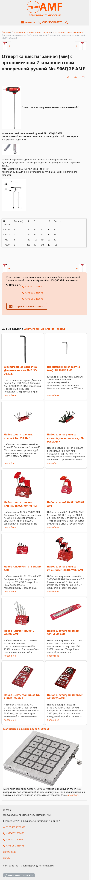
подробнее (10, 395)
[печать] (75, 77)
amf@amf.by (9, 851)
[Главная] (44, 9)
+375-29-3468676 (32, 298)
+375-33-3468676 (50, 22)
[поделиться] (67, 77)
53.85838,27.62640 (15, 827)
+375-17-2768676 (32, 286)
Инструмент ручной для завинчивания (31, 32)
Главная (6, 32)
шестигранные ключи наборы (68, 32)
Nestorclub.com (46, 865)
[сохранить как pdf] (83, 77)
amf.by (6, 857)
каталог (28, 22)
